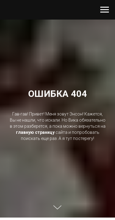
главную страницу (35, 132)
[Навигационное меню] (104, 10)
